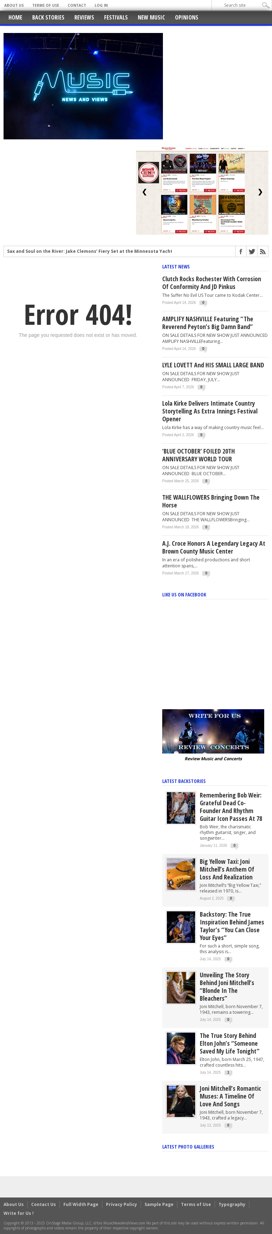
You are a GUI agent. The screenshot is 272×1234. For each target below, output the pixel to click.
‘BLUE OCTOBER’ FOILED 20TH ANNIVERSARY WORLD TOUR (198, 455)
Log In (101, 5)
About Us (14, 5)
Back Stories (48, 17)
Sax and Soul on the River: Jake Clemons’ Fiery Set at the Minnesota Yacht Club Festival (105, 251)
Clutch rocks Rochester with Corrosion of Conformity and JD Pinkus (211, 282)
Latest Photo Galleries (188, 1146)
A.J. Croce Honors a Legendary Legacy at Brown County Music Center (213, 547)
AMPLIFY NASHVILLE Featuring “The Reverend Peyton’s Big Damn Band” (207, 322)
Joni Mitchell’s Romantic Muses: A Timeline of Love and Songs (230, 1096)
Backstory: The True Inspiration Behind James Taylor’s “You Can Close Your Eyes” (232, 925)
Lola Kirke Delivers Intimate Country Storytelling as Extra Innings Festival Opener (209, 411)
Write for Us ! (19, 1213)
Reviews (84, 17)
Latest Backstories (184, 781)
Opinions (186, 17)
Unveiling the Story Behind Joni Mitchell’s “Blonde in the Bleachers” (227, 986)
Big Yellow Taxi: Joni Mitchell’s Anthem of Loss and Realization (227, 869)
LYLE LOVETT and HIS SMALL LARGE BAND (213, 365)
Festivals (116, 17)
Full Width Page (80, 1204)
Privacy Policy (121, 1204)
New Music (151, 17)
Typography (232, 1204)
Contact (77, 5)
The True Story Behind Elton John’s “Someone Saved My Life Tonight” (230, 1043)
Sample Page (159, 1204)
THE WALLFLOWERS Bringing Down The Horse (211, 501)
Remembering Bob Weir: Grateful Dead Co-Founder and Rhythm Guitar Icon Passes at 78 (231, 806)
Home (15, 17)
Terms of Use (45, 5)
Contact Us (43, 1204)
